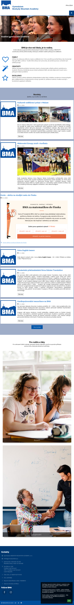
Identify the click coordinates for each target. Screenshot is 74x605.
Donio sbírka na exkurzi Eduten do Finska (13, 242)
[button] (71, 13)
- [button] (19, 603)
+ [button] (15, 603)
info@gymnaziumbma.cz (11, 558)
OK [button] (69, 600)
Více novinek (37, 327)
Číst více (21, 136)
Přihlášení (69, 5)
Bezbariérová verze (7, 603)
